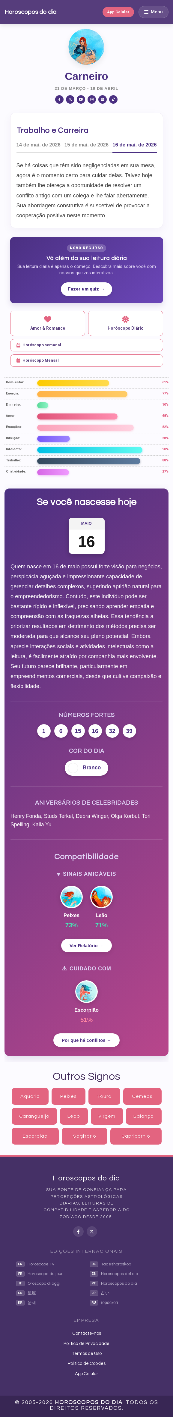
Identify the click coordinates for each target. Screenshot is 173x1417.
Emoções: (14, 427)
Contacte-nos (86, 1333)
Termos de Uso (87, 1353)
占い (99, 1293)
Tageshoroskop (110, 1264)
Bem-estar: (15, 382)
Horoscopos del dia (114, 1274)
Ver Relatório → (86, 945)
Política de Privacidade (86, 1343)
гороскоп (104, 1302)
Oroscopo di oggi (38, 1283)
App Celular (118, 12)
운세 (26, 1302)
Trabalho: (13, 460)
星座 (26, 1293)
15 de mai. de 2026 (86, 145)
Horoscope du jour (39, 1274)
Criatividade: (16, 471)
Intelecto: (14, 449)
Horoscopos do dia (30, 12)
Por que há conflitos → (86, 1040)
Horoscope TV (35, 1264)
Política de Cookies (87, 1363)
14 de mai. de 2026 (38, 145)
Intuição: (13, 438)
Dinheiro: (13, 405)
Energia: (12, 393)
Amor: (10, 416)
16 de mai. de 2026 (134, 145)
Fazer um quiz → (86, 289)
